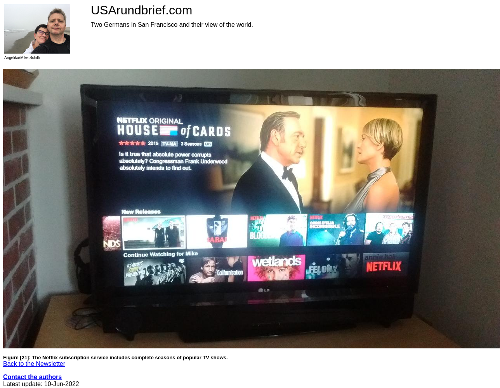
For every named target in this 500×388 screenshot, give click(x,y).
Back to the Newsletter (34, 363)
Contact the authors (32, 377)
